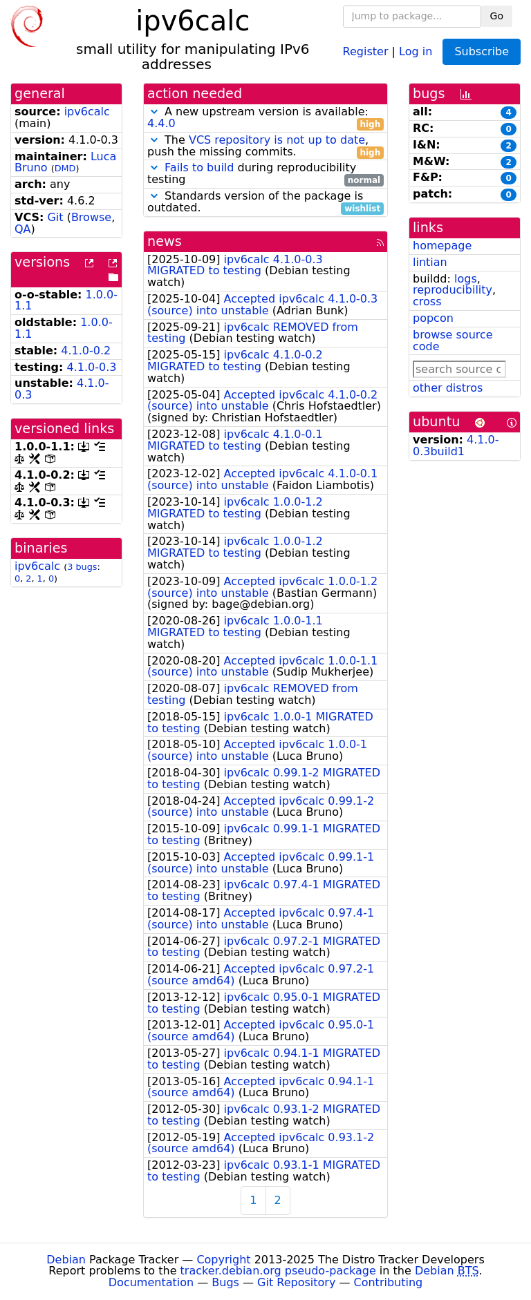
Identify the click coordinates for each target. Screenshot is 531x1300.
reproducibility (452, 289)
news (164, 241)
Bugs (225, 1282)
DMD (65, 168)
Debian (66, 1259)
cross (427, 301)
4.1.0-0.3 (92, 367)
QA (23, 229)
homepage (442, 245)
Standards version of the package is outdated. (265, 202)
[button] (154, 111)
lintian (430, 262)
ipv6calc (87, 111)
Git (55, 217)
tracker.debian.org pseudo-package (278, 1270)
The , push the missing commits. (265, 146)
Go (496, 15)
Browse (91, 217)
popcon (433, 318)
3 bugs (82, 567)
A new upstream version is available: (265, 118)
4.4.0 (161, 123)
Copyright (223, 1259)
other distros (448, 387)
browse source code (453, 340)
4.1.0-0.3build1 (456, 445)
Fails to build (199, 167)
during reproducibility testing (265, 174)
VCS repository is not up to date (277, 139)
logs (465, 278)
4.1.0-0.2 (86, 350)
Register (366, 50)
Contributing (388, 1282)
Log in (415, 50)
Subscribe (481, 51)
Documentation (151, 1282)
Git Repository (296, 1282)
